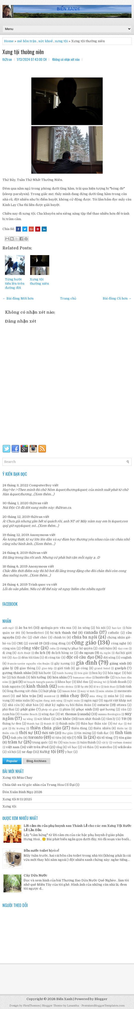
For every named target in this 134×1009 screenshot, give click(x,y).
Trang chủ (68, 298)
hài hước (45, 673)
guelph (120, 668)
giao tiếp (47, 668)
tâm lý (110, 719)
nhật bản (32, 705)
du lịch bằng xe (62, 653)
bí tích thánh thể (63, 633)
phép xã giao (49, 709)
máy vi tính (88, 691)
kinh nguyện (11, 686)
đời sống (109, 657)
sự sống (28, 719)
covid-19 (35, 643)
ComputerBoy (40, 485)
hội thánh (18, 677)
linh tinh (126, 686)
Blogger (101, 999)
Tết (124, 719)
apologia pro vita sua (55, 628)
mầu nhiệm (106, 691)
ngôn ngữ (91, 700)
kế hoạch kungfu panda (39, 682)
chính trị (59, 637)
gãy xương (62, 663)
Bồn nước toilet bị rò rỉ (41, 850)
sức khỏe (63, 719)
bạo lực (116, 628)
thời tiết (48, 733)
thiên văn (8, 733)
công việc (31, 648)
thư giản (67, 733)
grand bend (102, 668)
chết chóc (40, 637)
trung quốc (40, 742)
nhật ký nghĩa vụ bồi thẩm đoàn (68, 705)
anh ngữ (8, 628)
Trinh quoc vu (39, 584)
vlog (59, 747)
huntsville (102, 677)
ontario (103, 705)
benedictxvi (35, 633)
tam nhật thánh (89, 719)
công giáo (83, 643)
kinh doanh (118, 682)
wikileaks (125, 747)
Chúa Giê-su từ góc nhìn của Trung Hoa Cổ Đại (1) (40, 785)
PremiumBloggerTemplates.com (103, 1005)
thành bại (33, 723)
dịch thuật (23, 653)
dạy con (123, 648)
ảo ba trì (25, 628)
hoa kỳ (97, 673)
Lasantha (73, 1005)
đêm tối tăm (30, 657)
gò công (82, 668)
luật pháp (49, 691)
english (126, 657)
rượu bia (8, 714)
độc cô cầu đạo (80, 657)
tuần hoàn (69, 742)
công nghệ (119, 643)
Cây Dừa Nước (35, 875)
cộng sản (9, 648)
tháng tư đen (11, 723)
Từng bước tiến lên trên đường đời (14, 283)
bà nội (100, 628)
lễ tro (97, 686)
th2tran (35, 503)
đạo (14, 657)
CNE (20, 643)
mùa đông (96, 696)
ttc (56, 742)
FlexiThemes (31, 1005)
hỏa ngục (114, 673)
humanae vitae (82, 677)
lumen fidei (69, 691)
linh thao (109, 686)
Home (9, 41)
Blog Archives (36, 761)
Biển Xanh (64, 999)
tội (69, 738)
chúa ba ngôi (84, 637)
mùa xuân (22, 700)
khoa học (64, 682)
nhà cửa (14, 705)
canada (91, 632)
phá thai (8, 709)
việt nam (12, 747)
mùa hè (113, 696)
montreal (49, 696)
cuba (53, 648)
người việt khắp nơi (118, 700)
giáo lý (7, 668)
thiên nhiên (102, 728)
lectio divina (65, 686)
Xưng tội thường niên (23, 52)
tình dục (103, 733)
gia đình (86, 663)
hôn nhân (59, 677)
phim (66, 709)
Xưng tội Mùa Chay (17, 777)
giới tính (64, 668)
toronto (35, 737)
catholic (113, 633)
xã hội (11, 752)
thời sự (26, 733)
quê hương (107, 709)
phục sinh (84, 709)
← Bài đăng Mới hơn (18, 298)
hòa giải (83, 673)
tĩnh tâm (123, 733)
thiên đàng (79, 728)
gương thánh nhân (16, 673)
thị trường (18, 728)
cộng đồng (58, 643)
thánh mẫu (67, 723)
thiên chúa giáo (45, 728)
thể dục (118, 723)
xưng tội (61, 41)
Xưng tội (9, 806)
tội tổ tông (105, 738)
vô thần (88, 747)
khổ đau (82, 682)
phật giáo (27, 709)
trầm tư (15, 742)
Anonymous (39, 535)
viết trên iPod (37, 747)
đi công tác (53, 657)
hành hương (65, 673)
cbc (24, 637)
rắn (123, 709)
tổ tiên (56, 738)
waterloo (106, 747)
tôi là (82, 737)
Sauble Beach (28, 714)
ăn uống (84, 628)
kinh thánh (37, 686)
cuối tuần (105, 648)
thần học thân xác (94, 723)
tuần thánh (88, 742)
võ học (72, 747)
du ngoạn (86, 653)
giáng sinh (118, 663)
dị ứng (7, 653)
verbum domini (122, 742)
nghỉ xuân (73, 700)
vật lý (104, 742)
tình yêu (16, 738)
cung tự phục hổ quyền (76, 648)
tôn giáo (125, 738)
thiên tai (122, 728)
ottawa (121, 705)
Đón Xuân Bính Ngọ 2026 (22, 792)
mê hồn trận (26, 41)
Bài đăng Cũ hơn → (117, 298)
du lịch (40, 653)
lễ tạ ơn (83, 686)
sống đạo (48, 714)
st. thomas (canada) (76, 714)
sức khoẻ (45, 41)
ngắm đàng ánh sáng (49, 700)
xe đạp (27, 752)
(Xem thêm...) (44, 494)
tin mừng (84, 733)
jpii (15, 682)
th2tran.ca (63, 507)
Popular (12, 761)
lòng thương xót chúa (22, 691)
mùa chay (69, 696)
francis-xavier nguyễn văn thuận (28, 663)
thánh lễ (49, 723)
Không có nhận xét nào (66, 59)
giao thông (27, 668)
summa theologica (109, 714)
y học (69, 752)
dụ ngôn (105, 653)
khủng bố (100, 682)
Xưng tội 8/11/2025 (17, 799)
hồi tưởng (38, 677)
